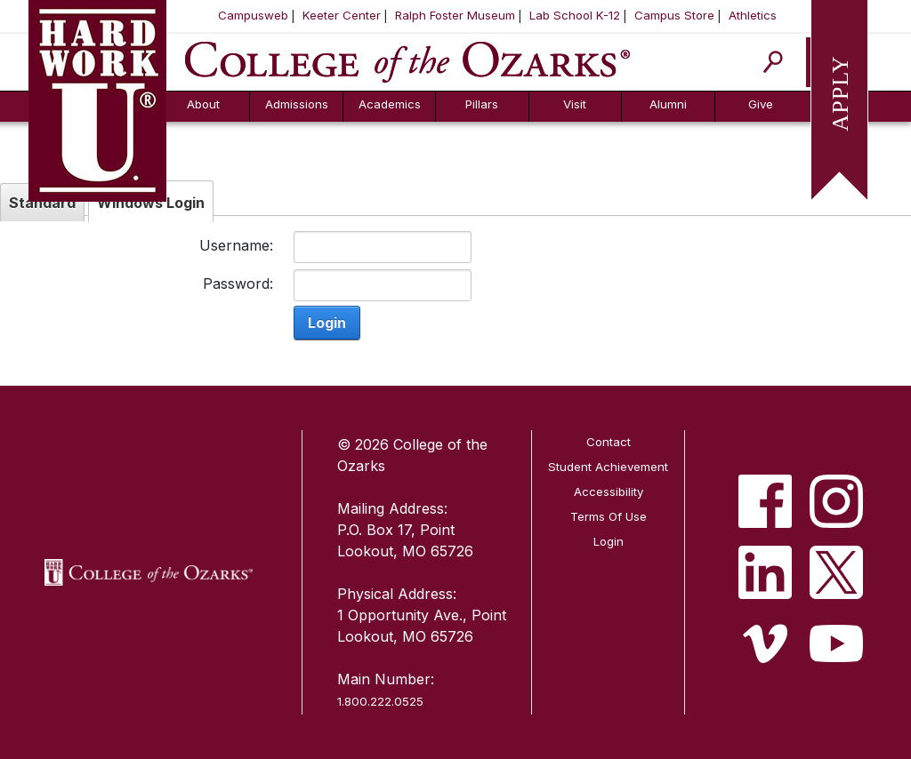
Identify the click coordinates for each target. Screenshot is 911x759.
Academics (390, 104)
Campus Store (674, 15)
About (203, 104)
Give (760, 104)
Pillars (481, 104)
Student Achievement (608, 466)
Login (327, 323)
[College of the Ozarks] (407, 60)
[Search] (773, 62)
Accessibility (608, 491)
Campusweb (253, 15)
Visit (574, 104)
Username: (236, 245)
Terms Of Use (608, 516)
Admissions (296, 104)
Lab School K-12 (574, 15)
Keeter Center (341, 15)
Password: (238, 283)
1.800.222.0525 (380, 701)
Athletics (753, 15)
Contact (608, 442)
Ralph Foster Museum (455, 15)
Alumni (668, 104)
